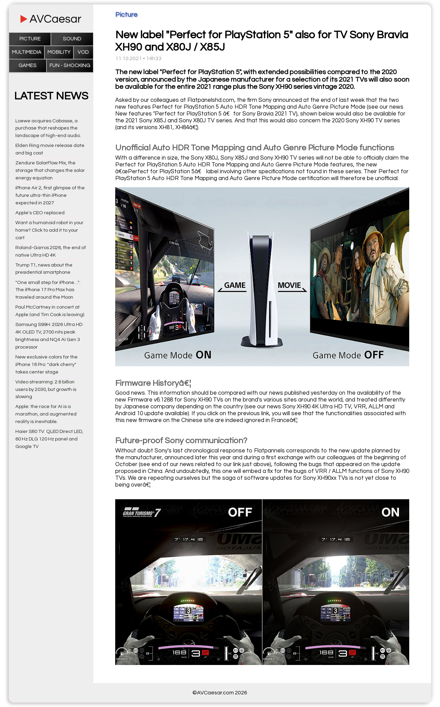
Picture (30, 38)
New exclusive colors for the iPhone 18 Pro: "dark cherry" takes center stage (46, 364)
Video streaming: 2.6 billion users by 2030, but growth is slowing (45, 389)
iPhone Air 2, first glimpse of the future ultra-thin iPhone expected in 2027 (50, 195)
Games (27, 65)
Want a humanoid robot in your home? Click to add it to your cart (49, 230)
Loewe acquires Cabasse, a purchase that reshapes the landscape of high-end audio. (48, 128)
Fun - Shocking (70, 65)
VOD (83, 52)
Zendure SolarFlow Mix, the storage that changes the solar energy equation (50, 170)
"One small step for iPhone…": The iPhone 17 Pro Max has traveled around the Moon (47, 290)
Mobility (59, 52)
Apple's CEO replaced (40, 212)
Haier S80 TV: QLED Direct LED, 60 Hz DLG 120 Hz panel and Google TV (49, 439)
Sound (72, 38)
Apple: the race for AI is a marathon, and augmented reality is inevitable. (46, 414)
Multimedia (26, 52)
